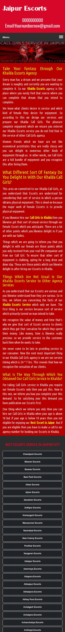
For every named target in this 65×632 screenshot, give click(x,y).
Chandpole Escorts (32, 454)
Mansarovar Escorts (32, 523)
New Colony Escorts (32, 538)
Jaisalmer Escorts (32, 500)
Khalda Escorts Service (17, 304)
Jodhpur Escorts (32, 508)
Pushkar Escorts (32, 546)
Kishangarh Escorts (32, 515)
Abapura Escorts (32, 576)
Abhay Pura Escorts (32, 599)
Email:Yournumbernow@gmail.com (32, 26)
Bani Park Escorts (32, 477)
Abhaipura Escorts (32, 592)
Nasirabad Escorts (32, 530)
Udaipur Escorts (32, 561)
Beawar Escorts (32, 469)
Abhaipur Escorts (32, 584)
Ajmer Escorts (32, 492)
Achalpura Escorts (32, 615)
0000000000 (32, 20)
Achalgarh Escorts (32, 607)
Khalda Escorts (36, 88)
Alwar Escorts (32, 484)
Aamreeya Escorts (32, 569)
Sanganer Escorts (32, 553)
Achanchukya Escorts (32, 622)
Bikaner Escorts (32, 462)
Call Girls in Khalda (41, 217)
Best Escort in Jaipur (42, 422)
